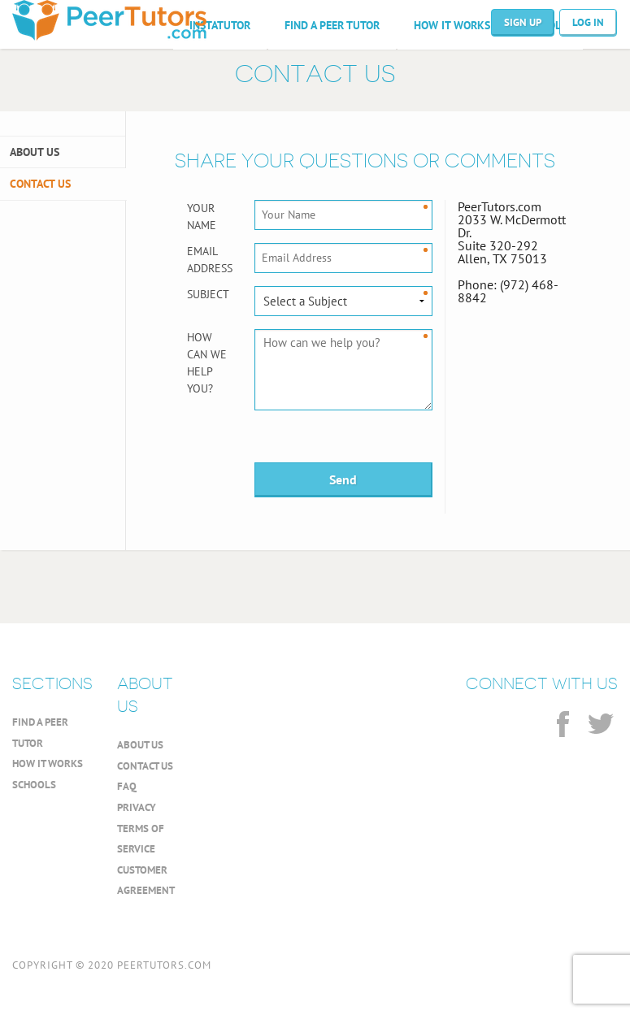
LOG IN (588, 22)
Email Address (208, 259)
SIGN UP (522, 22)
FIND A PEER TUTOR (332, 25)
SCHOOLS (34, 785)
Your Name (201, 216)
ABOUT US (34, 152)
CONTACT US (40, 183)
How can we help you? (207, 363)
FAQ (127, 786)
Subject (208, 294)
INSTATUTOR (219, 25)
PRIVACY (136, 807)
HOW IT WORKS (452, 25)
